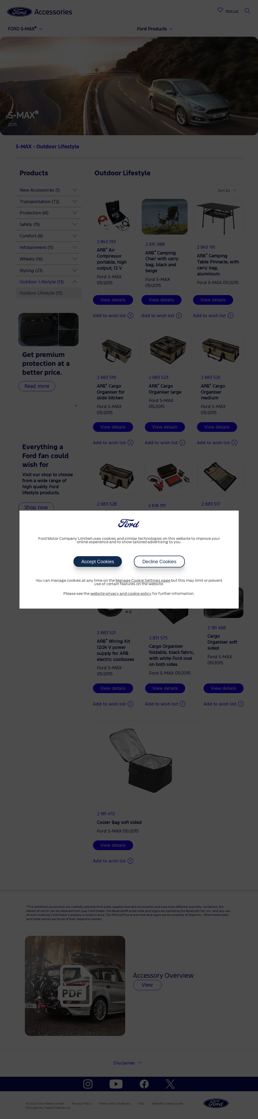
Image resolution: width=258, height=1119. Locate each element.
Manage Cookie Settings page (143, 581)
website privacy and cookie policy (120, 594)
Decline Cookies (159, 561)
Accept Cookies (97, 561)
